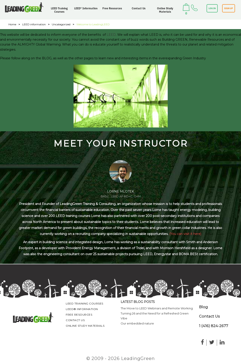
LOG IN (212, 8)
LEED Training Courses (59, 10)
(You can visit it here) (185, 234)
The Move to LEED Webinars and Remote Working (157, 308)
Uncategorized (61, 24)
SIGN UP (228, 8)
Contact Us (138, 8)
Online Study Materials (165, 10)
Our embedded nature (137, 323)
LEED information (34, 24)
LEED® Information (86, 8)
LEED (111, 35)
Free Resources (112, 8)
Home (12, 24)
